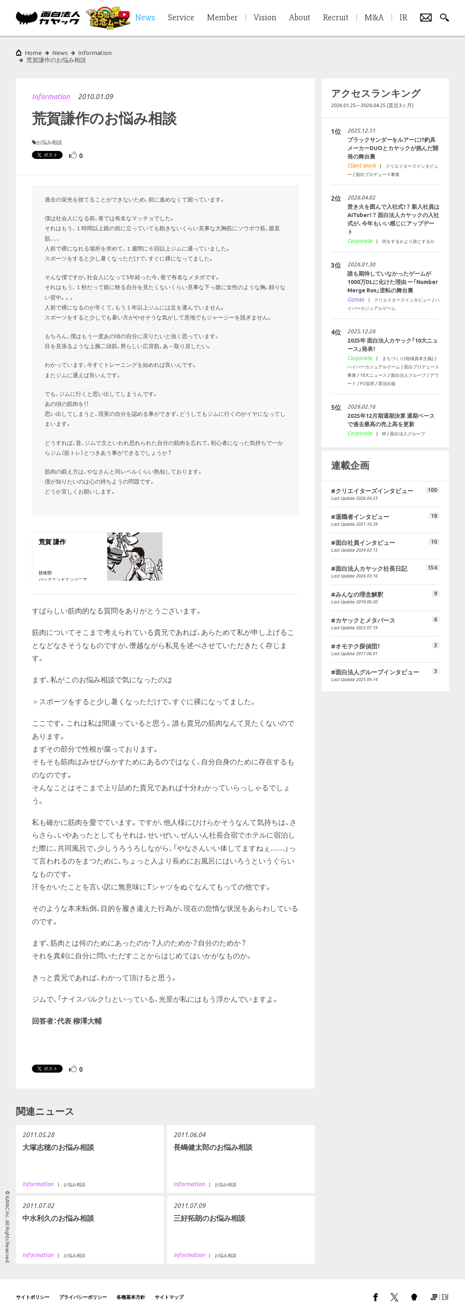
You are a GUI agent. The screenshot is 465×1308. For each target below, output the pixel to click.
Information (51, 89)
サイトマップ (169, 1289)
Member (222, 18)
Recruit (336, 18)
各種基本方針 (130, 1289)
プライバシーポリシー (83, 1289)
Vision (265, 18)
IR (403, 18)
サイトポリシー (32, 1289)
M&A (374, 18)
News (60, 52)
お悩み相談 (49, 135)
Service (181, 18)
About (299, 18)
